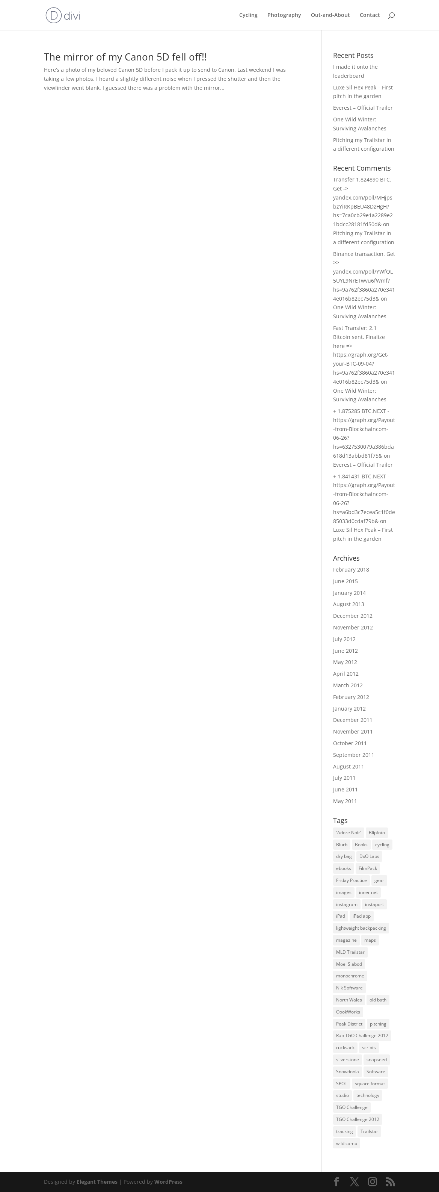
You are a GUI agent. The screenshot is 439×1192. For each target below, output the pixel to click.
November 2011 (353, 731)
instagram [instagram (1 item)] (347, 904)
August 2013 (348, 604)
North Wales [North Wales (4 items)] (349, 1000)
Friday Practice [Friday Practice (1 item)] (351, 880)
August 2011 (348, 766)
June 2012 (345, 650)
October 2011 (350, 743)
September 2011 (353, 754)
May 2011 (345, 801)
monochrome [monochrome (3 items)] (350, 976)
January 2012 (349, 708)
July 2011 (344, 777)
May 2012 (345, 662)
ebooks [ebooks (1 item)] (343, 868)
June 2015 (345, 581)
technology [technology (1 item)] (367, 1095)
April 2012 (346, 673)
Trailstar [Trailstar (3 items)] (369, 1131)
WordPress (168, 1181)
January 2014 (349, 592)
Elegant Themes (97, 1181)
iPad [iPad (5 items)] (340, 916)
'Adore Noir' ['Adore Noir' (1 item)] (348, 832)
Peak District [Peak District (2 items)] (349, 1024)
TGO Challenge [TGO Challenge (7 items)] (352, 1107)
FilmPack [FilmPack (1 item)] (368, 868)
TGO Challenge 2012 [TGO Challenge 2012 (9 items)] (357, 1119)
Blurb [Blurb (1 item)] (341, 844)
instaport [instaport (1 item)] (374, 904)
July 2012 (344, 639)
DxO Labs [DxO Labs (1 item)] (369, 856)
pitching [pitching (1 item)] (378, 1024)
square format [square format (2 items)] (370, 1083)
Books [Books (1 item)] (361, 844)
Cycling (248, 15)
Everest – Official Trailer (363, 107)
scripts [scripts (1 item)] (369, 1047)
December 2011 (353, 719)
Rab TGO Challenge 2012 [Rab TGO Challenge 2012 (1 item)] (362, 1035)
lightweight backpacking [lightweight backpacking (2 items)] (361, 928)
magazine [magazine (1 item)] (346, 940)
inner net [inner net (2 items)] (368, 892)
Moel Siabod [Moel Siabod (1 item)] (349, 964)
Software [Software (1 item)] (376, 1071)
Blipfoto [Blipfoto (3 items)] (377, 832)
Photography (284, 15)
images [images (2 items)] (344, 892)
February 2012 (351, 696)
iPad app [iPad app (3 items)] (362, 916)
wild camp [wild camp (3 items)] (346, 1143)
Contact (370, 15)
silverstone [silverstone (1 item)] (347, 1059)
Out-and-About (330, 15)
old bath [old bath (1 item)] (378, 1000)
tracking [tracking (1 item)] (344, 1131)
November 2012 (353, 627)
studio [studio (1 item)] (342, 1095)
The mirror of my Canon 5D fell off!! (125, 57)
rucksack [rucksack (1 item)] (345, 1047)
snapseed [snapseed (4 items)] (377, 1059)
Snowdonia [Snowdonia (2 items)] (347, 1071)
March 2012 (348, 685)
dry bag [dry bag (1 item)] (344, 856)
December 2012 (353, 615)
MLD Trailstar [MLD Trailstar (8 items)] (350, 952)
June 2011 (345, 789)
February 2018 (351, 569)
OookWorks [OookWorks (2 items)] (348, 1012)
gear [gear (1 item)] (379, 880)
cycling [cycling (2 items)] (382, 844)
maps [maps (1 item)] (370, 940)
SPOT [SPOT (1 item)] (341, 1083)
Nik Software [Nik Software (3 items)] (349, 988)
